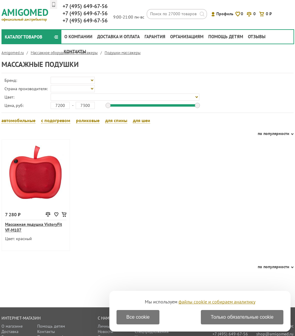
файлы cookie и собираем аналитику (216, 302)
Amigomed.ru (12, 52)
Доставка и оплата (118, 36)
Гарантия (155, 36)
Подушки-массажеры (123, 52)
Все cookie (138, 317)
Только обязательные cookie (242, 317)
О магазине (12, 326)
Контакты (75, 51)
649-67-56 (85, 6)
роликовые (88, 120)
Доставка (9, 331)
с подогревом (55, 120)
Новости (105, 331)
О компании (78, 36)
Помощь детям (225, 36)
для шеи (141, 120)
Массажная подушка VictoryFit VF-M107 (33, 227)
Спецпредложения (152, 331)
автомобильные (18, 120)
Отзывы (257, 36)
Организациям (187, 36)
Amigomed (27, 14)
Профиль (224, 13)
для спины (116, 120)
